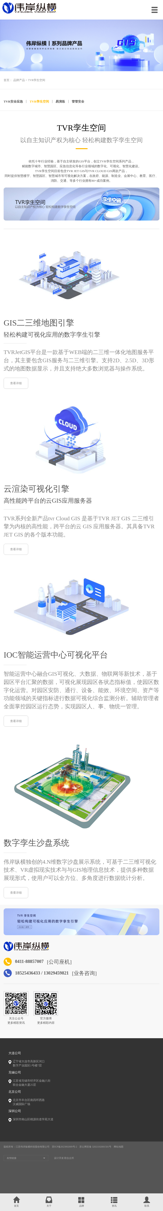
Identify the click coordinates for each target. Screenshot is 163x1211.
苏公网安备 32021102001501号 (95, 1162)
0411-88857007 (34, 976)
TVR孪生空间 (36, 80)
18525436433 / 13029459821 (50, 988)
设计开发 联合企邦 (64, 1173)
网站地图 (118, 1162)
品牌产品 (19, 80)
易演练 (60, 101)
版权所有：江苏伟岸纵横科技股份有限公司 (27, 1162)
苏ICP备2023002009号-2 (64, 1162)
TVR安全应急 (13, 101)
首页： (8, 80)
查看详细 (16, 385)
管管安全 (78, 101)
